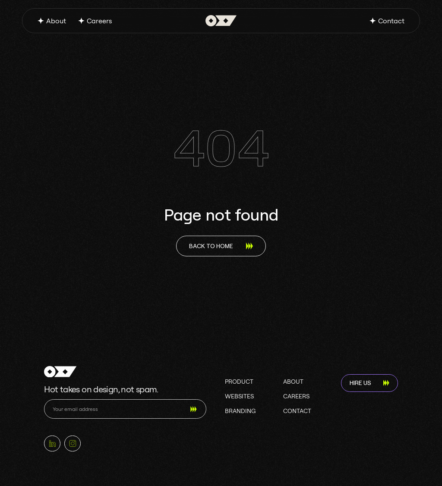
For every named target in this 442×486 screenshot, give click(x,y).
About (56, 20)
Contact (391, 20)
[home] (221, 21)
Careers (99, 20)
